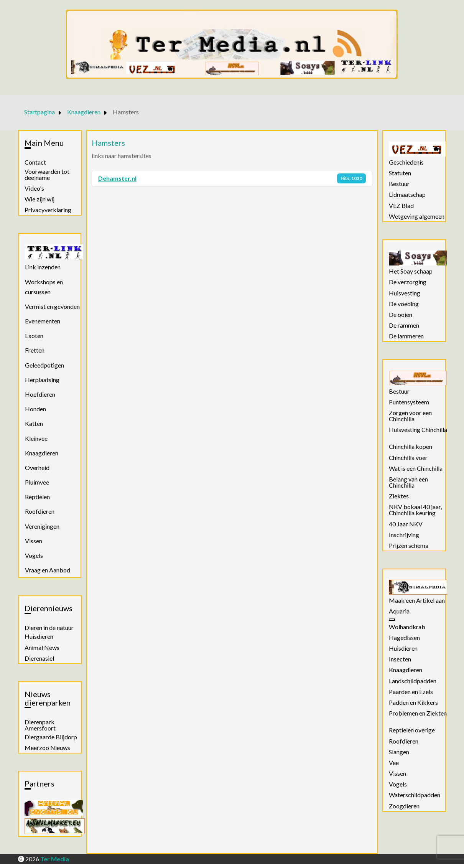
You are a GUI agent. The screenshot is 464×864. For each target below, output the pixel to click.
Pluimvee (37, 482)
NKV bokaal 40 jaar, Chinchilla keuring (415, 510)
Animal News (42, 648)
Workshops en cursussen (44, 286)
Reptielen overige (412, 730)
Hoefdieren (40, 394)
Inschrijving (404, 535)
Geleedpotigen (44, 365)
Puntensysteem (409, 402)
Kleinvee (36, 438)
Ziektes (399, 496)
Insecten (400, 659)
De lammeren (406, 336)
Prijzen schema (408, 545)
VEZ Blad (401, 206)
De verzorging (407, 282)
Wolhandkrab (407, 627)
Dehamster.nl (117, 178)
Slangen (399, 752)
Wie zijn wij (39, 199)
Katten (34, 423)
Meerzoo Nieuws (47, 748)
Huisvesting (404, 293)
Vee (394, 763)
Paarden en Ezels (411, 692)
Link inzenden (43, 266)
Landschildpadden (412, 681)
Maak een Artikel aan (417, 600)
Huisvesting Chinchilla (418, 430)
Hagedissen (404, 638)
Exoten (34, 335)
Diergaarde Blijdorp (51, 737)
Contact (35, 162)
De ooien (400, 315)
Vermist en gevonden (52, 306)
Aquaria (399, 611)
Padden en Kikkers (413, 702)
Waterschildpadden (414, 795)
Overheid (37, 467)
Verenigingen (42, 526)
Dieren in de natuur (49, 628)
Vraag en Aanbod (47, 570)
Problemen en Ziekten (418, 713)
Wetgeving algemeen (416, 216)
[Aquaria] (392, 619)
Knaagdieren (41, 453)
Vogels (34, 555)
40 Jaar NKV (406, 524)
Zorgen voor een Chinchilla (410, 416)
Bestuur (399, 184)
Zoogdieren (404, 806)
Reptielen (37, 496)
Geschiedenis (406, 162)
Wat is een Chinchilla (416, 468)
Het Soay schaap (411, 271)
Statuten (400, 173)
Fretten (34, 350)
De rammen (404, 325)
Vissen (33, 540)
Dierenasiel (39, 658)
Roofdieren (39, 511)
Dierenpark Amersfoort (40, 725)
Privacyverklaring (48, 210)
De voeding (404, 304)
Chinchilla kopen (410, 447)
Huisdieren (39, 636)
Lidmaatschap (407, 194)
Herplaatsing (42, 379)
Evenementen (42, 321)
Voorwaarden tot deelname (47, 174)
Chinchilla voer (408, 458)
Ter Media (54, 858)
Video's (34, 188)
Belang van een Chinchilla (408, 482)
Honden (35, 408)
